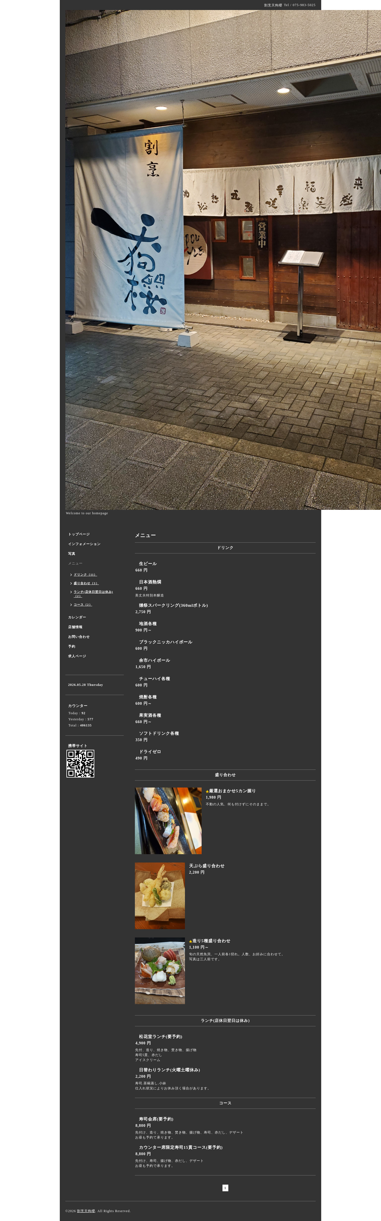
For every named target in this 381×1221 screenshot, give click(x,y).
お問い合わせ (79, 637)
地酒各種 (148, 623)
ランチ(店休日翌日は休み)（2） (93, 594)
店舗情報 (75, 627)
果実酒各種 (150, 715)
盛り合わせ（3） (86, 583)
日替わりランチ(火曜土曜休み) (169, 1070)
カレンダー (77, 617)
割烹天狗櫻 (86, 1211)
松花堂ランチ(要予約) (160, 1036)
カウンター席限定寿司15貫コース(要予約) (181, 1147)
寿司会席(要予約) (156, 1119)
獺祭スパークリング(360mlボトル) (173, 605)
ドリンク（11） (85, 574)
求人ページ (77, 656)
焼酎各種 (148, 697)
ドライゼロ (150, 751)
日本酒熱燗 (150, 582)
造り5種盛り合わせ (211, 941)
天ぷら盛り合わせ (207, 866)
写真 (71, 554)
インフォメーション (84, 544)
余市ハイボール (154, 660)
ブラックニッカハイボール (165, 642)
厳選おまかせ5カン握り (232, 791)
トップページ (79, 534)
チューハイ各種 (154, 678)
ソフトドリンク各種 (159, 733)
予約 (71, 646)
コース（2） (83, 604)
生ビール (148, 563)
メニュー (75, 563)
